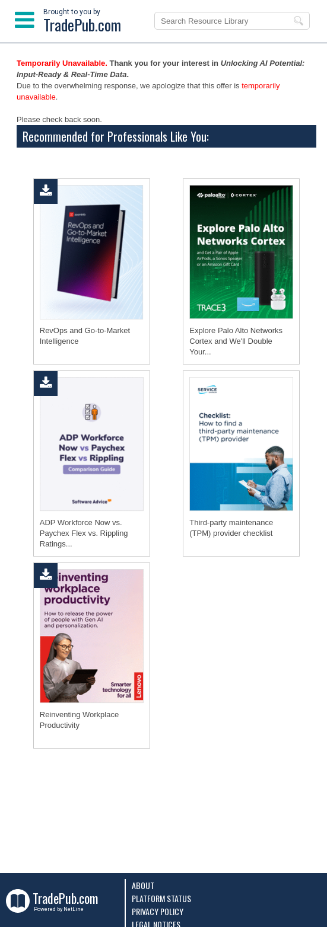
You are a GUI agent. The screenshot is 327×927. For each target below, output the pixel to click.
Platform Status (161, 898)
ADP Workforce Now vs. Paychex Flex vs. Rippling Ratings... (84, 533)
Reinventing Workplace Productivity (79, 720)
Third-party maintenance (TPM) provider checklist (231, 528)
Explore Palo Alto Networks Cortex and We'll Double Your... (235, 341)
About (143, 885)
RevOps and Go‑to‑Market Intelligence (85, 336)
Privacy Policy (157, 911)
